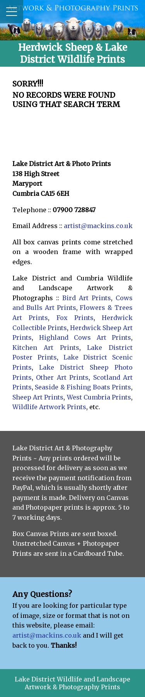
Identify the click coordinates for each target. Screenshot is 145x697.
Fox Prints (75, 318)
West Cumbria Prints (99, 397)
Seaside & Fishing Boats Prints (83, 387)
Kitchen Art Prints (45, 347)
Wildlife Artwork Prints (49, 407)
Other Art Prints (62, 377)
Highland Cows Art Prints (85, 337)
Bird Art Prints (86, 298)
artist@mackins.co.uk (98, 226)
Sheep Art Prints (37, 397)
